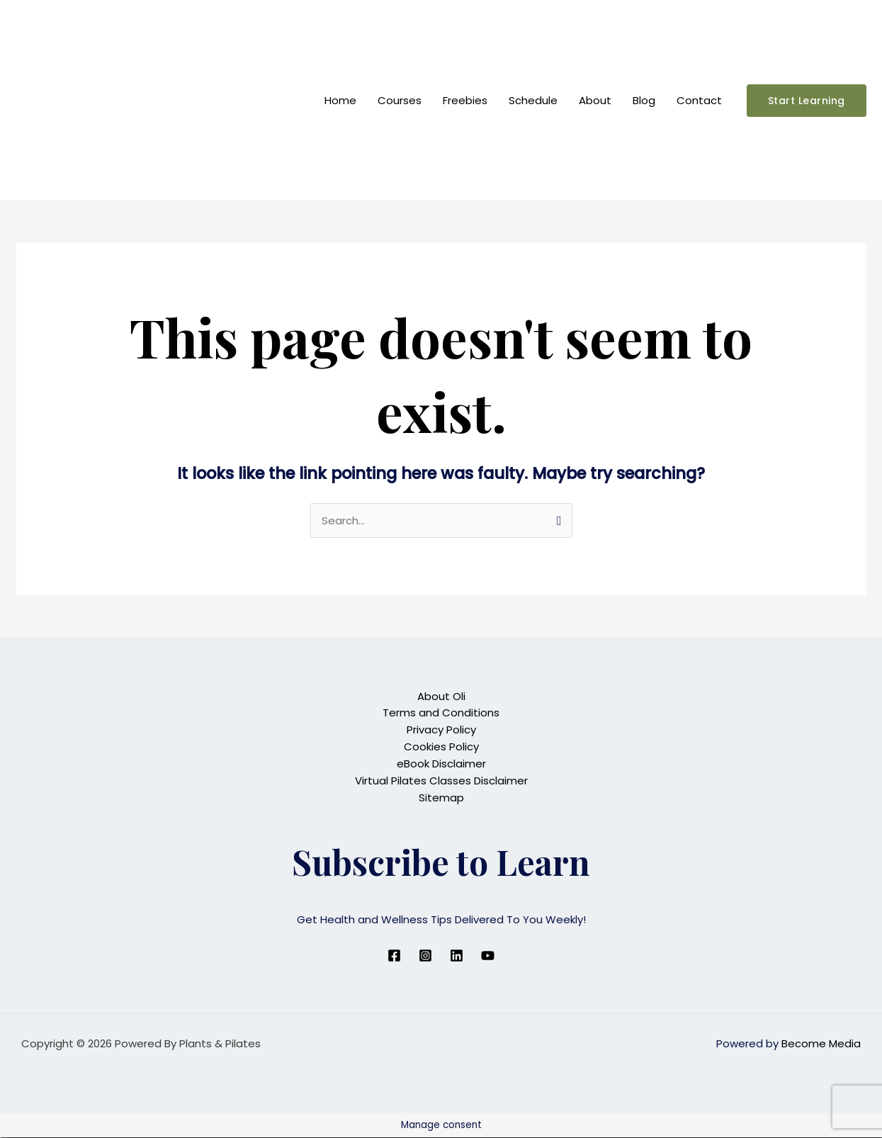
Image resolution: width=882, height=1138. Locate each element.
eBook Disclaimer (441, 764)
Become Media (821, 1044)
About (595, 100)
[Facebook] (394, 956)
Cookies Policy (441, 747)
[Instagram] (425, 956)
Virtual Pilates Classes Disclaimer (441, 781)
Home (340, 100)
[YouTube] (487, 956)
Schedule (533, 100)
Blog (644, 100)
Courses (400, 100)
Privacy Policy (441, 730)
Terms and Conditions (441, 713)
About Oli (441, 696)
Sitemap (441, 798)
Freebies (465, 100)
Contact (699, 100)
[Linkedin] (456, 956)
